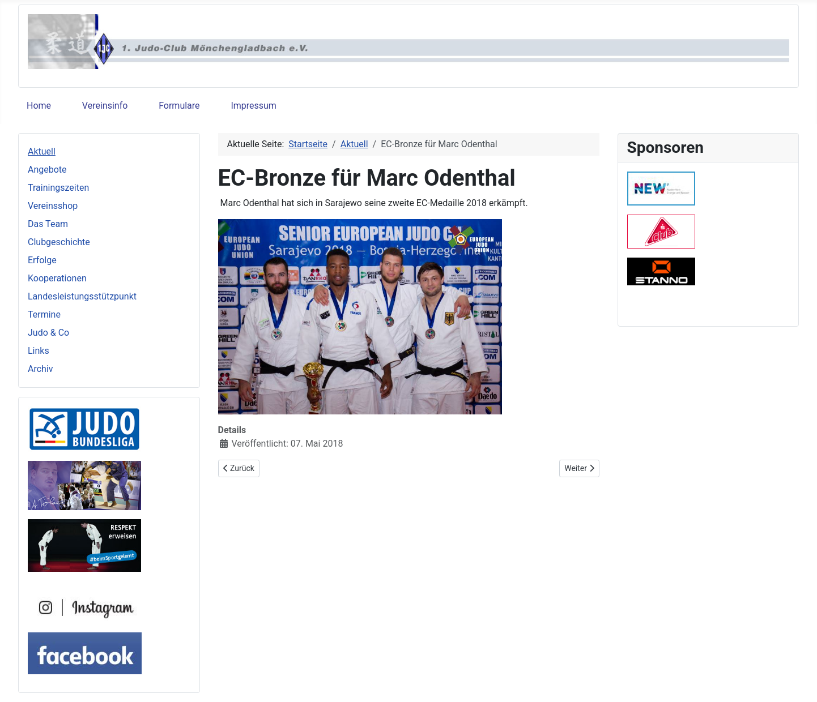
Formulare (179, 105)
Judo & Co (48, 332)
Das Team (48, 224)
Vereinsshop (53, 205)
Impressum (253, 105)
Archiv (40, 368)
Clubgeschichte (59, 242)
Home (39, 105)
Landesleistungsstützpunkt (82, 296)
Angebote (47, 169)
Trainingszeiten (58, 187)
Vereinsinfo (104, 105)
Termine (44, 314)
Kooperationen (57, 278)
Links (38, 350)
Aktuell (42, 151)
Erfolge (42, 260)
